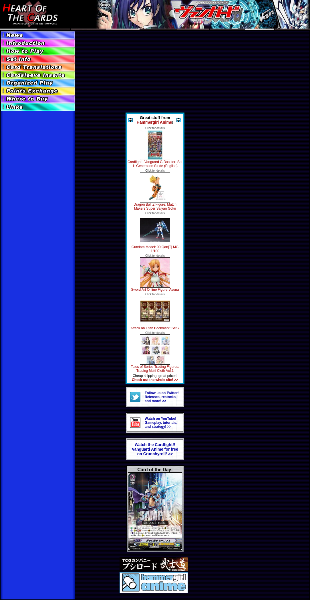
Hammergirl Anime (154, 122)
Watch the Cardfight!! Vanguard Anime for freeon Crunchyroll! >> (155, 449)
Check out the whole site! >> (155, 380)
